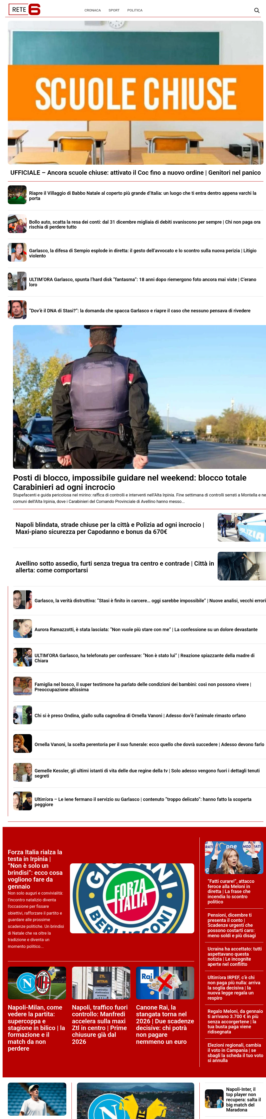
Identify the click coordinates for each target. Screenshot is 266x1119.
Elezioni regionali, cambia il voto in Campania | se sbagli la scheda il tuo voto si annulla (235, 1052)
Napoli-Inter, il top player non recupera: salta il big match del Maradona (243, 1099)
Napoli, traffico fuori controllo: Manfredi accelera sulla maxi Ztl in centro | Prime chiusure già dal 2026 (100, 1024)
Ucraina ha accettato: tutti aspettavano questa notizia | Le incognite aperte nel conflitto (234, 956)
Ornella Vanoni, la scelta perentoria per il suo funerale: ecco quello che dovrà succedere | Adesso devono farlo (149, 744)
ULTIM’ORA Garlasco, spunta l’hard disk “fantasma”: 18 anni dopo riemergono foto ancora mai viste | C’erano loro (142, 282)
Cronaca (93, 10)
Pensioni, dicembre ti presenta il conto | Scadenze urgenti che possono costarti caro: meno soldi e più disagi (231, 925)
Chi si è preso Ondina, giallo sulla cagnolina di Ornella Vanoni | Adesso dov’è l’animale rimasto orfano (140, 715)
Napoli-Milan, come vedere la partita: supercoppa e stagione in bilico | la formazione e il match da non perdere (36, 1028)
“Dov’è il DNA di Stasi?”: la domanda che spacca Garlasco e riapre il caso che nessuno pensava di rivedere (140, 310)
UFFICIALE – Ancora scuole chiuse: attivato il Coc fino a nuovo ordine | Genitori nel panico (135, 172)
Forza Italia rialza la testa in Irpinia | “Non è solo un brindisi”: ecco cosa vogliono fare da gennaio (35, 869)
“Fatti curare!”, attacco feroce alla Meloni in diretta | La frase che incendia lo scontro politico (230, 891)
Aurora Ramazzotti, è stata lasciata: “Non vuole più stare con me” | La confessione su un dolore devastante (146, 629)
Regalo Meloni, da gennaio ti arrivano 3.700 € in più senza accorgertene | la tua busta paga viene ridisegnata (235, 1021)
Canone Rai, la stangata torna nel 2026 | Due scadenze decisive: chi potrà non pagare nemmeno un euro (165, 1024)
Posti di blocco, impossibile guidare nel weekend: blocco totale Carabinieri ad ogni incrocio (129, 482)
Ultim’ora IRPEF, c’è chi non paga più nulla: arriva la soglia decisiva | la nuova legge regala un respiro (233, 988)
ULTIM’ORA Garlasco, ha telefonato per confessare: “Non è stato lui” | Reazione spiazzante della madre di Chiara (145, 658)
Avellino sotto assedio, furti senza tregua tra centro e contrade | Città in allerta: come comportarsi (115, 567)
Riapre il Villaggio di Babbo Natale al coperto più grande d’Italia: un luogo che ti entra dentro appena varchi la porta (142, 195)
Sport (114, 10)
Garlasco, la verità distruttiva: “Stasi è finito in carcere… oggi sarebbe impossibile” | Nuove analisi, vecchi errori (150, 600)
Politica (134, 10)
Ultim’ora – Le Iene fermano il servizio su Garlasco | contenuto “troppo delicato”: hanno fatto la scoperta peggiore (143, 802)
